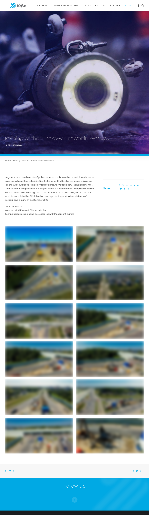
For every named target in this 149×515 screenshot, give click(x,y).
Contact (115, 5)
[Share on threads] (127, 169)
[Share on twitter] (123, 169)
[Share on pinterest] (130, 169)
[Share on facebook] (119, 169)
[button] (138, 5)
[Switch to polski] (127, 5)
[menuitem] (43, 5)
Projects (100, 5)
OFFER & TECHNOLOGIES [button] (67, 5)
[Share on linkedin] (134, 169)
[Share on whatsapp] (138, 169)
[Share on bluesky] (120, 173)
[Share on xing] (124, 173)
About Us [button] (43, 5)
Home (8, 145)
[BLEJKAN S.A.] (13, 5)
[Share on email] (128, 173)
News (88, 5)
